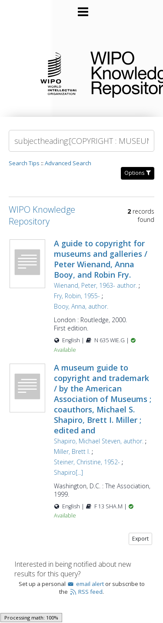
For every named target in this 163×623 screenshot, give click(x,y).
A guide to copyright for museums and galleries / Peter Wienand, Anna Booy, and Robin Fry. (100, 259)
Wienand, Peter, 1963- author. (95, 285)
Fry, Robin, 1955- (77, 296)
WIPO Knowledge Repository (120, 72)
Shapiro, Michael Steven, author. (98, 441)
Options (137, 173)
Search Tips (24, 163)
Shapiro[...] (68, 472)
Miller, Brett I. (72, 451)
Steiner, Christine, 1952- (87, 462)
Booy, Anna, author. (81, 306)
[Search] (81, 141)
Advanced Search (68, 163)
